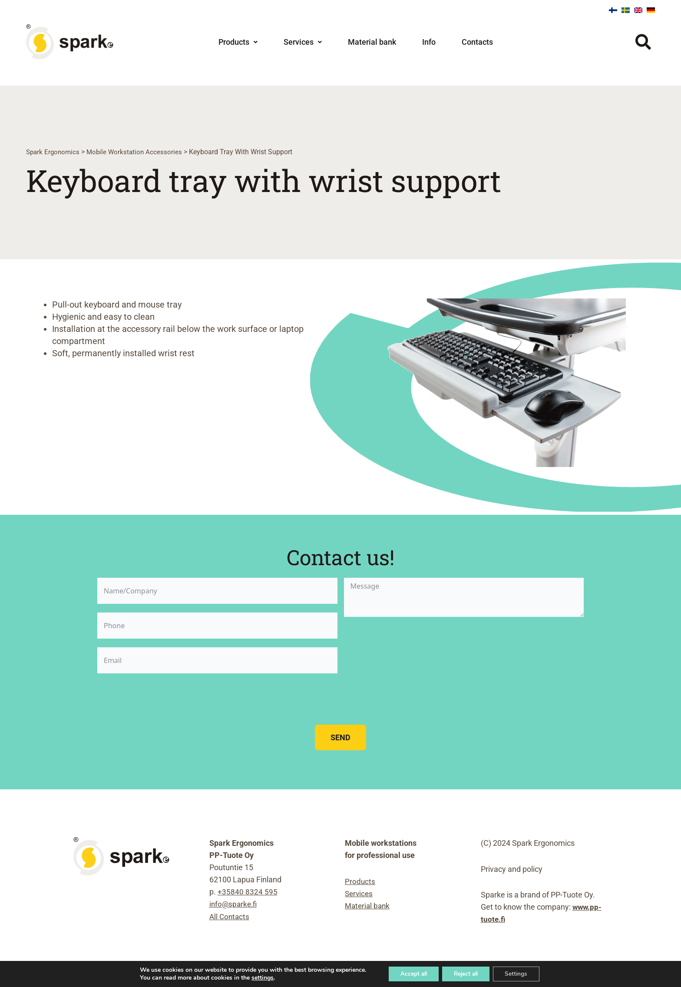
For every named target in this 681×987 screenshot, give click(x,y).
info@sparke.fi (234, 904)
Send (340, 737)
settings (257, 977)
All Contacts (230, 916)
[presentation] (163, 699)
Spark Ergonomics (54, 152)
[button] (238, 41)
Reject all (466, 973)
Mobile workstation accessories (138, 152)
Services (303, 41)
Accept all (410, 973)
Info (429, 41)
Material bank (372, 41)
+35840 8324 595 (248, 892)
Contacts (477, 41)
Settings (520, 973)
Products (238, 41)
